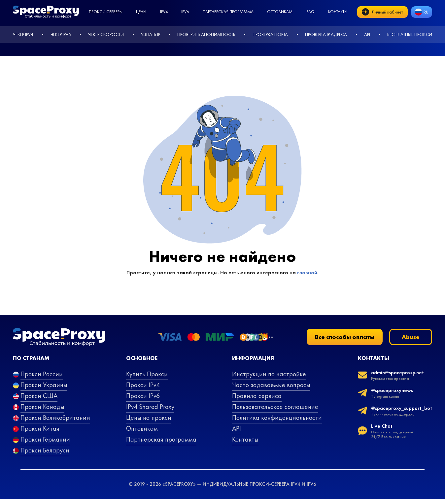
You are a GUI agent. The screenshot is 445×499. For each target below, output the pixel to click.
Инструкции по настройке (269, 374)
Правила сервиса (257, 395)
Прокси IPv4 (143, 385)
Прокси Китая (39, 428)
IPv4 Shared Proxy (150, 406)
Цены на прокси (148, 417)
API (367, 34)
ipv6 (185, 12)
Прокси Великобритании (55, 417)
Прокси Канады (42, 406)
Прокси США (38, 395)
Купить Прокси (147, 374)
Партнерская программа (228, 12)
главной (307, 272)
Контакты (337, 12)
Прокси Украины (43, 385)
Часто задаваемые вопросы (271, 385)
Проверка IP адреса (326, 34)
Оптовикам (279, 12)
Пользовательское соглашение (275, 406)
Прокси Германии (45, 439)
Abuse (411, 337)
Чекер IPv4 (23, 34)
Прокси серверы (105, 12)
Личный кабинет (382, 12)
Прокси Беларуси (44, 450)
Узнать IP (150, 34)
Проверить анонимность (206, 34)
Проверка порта (270, 34)
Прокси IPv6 (143, 395)
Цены (141, 12)
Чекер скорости (106, 34)
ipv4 (164, 12)
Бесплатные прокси (409, 34)
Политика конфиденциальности (277, 417)
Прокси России (41, 374)
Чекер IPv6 (61, 34)
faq (310, 12)
